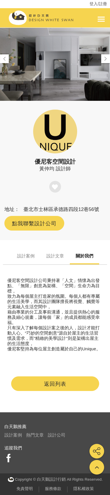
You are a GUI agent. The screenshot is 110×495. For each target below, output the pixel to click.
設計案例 (26, 255)
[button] (105, 58)
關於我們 (84, 255)
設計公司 (56, 434)
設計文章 (55, 255)
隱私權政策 (83, 489)
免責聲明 (24, 489)
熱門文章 (35, 434)
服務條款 (53, 489)
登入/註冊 (98, 3)
